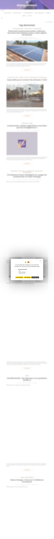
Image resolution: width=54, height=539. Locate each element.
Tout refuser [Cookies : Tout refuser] (27, 277)
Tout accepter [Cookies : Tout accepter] (19, 277)
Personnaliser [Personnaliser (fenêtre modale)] (35, 277)
